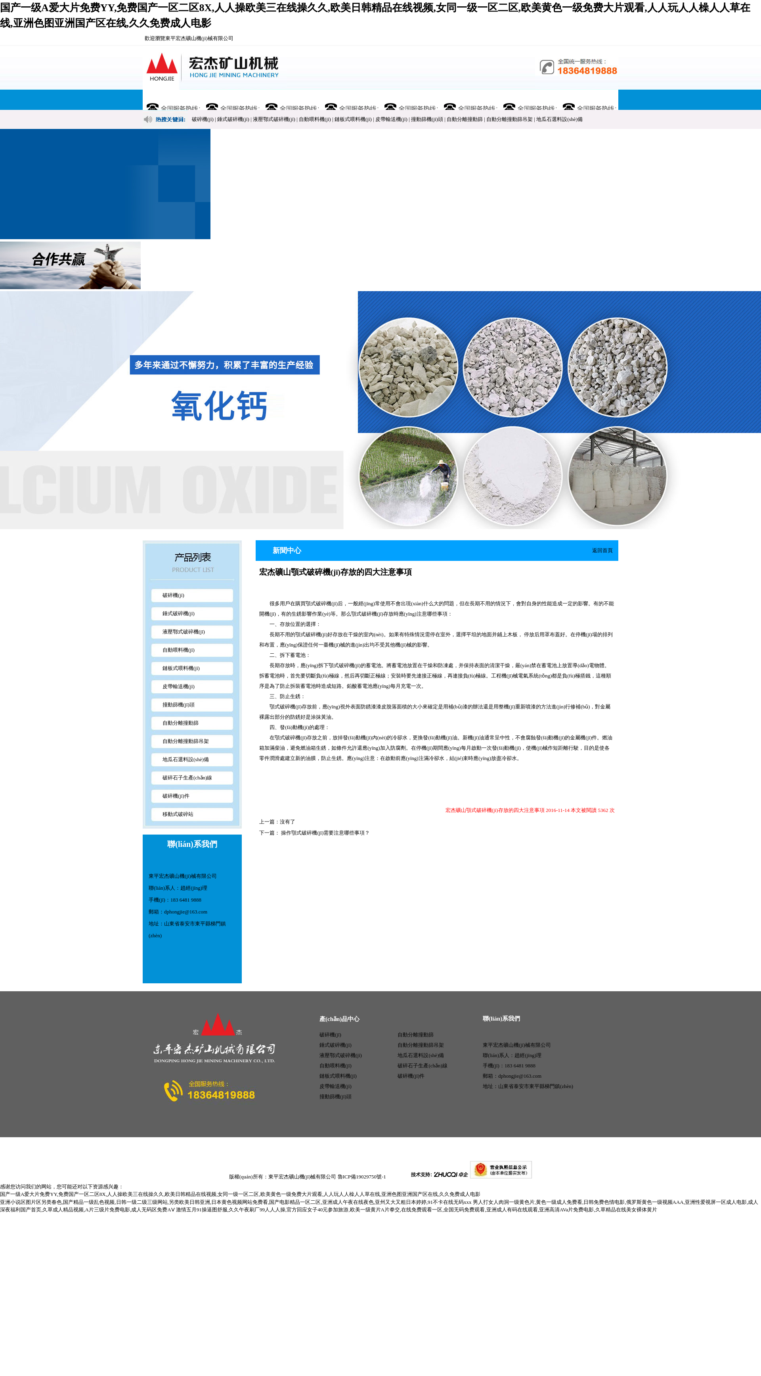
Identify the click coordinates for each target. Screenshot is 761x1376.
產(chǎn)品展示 (291, 99)
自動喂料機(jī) (315, 119)
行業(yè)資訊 (470, 99)
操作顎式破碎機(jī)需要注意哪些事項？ (325, 833)
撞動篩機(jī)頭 (427, 119)
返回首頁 (602, 550)
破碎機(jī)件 (176, 796)
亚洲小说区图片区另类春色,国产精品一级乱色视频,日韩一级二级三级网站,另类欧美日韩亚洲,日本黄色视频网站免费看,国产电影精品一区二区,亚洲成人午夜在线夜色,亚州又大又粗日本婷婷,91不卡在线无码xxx (236, 1202)
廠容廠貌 (410, 99)
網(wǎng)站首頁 (172, 99)
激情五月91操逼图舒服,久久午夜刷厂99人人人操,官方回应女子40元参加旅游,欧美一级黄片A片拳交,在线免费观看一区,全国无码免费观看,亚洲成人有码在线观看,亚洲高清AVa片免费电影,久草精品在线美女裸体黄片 (416, 1210)
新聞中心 (350, 99)
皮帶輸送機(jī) (391, 119)
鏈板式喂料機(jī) (353, 119)
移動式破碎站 (178, 814)
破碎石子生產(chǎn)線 (187, 778)
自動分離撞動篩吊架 (509, 119)
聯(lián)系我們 (588, 99)
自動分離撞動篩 (465, 119)
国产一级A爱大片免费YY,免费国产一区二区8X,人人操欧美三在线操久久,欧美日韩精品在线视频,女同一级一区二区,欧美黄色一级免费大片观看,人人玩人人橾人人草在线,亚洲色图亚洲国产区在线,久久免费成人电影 (240, 1194)
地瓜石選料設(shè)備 (559, 119)
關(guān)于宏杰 (231, 99)
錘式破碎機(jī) (233, 119)
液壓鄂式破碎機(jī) (274, 119)
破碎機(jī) (203, 119)
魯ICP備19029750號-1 (362, 1177)
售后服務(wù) (529, 99)
